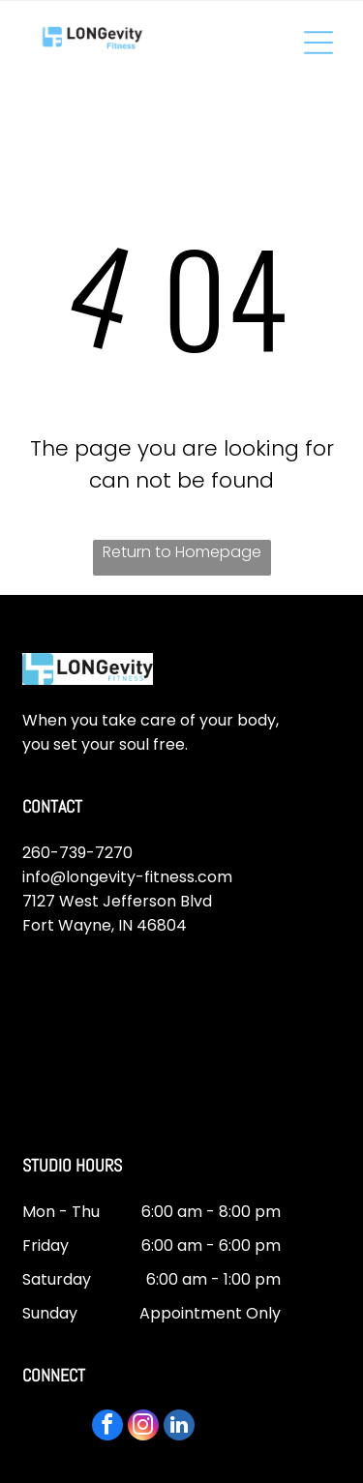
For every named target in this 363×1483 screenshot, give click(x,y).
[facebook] (107, 1427)
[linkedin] (179, 1427)
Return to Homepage (182, 552)
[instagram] (143, 1427)
